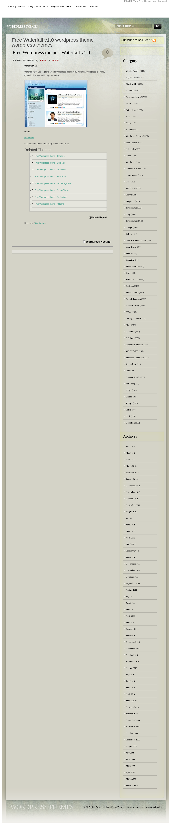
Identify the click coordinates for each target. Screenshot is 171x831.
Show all (55, 60)
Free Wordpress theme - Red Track (50, 176)
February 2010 (132, 707)
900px (128, 312)
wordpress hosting (153, 807)
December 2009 (133, 720)
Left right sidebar (133, 318)
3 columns (130, 129)
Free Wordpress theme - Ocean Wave (51, 190)
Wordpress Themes (134, 136)
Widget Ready (132, 71)
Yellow (129, 234)
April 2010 (130, 694)
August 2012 (131, 511)
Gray (128, 214)
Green (128, 155)
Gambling (130, 423)
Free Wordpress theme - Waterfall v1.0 (51, 52)
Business (130, 286)
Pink (128, 370)
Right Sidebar (132, 77)
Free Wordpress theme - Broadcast (50, 170)
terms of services (135, 807)
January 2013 (132, 479)
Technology (131, 364)
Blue (128, 116)
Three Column (132, 292)
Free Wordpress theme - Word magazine (53, 183)
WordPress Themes (22, 26)
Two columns (132, 221)
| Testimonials (79, 6)
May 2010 (130, 687)
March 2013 (131, 466)
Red (127, 181)
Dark (128, 416)
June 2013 (130, 446)
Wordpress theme (133, 168)
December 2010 (133, 642)
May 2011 (130, 609)
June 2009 (130, 759)
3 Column (130, 338)
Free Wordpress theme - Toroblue (50, 156)
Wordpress (130, 162)
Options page (131, 175)
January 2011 (131, 635)
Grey (128, 273)
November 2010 (133, 648)
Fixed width (131, 84)
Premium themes (133, 97)
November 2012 (133, 492)
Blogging (130, 260)
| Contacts (20, 6)
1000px (129, 403)
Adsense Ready (132, 305)
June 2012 (130, 524)
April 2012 (130, 537)
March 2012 (131, 544)
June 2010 (130, 681)
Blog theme (131, 247)
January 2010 (132, 713)
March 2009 (131, 779)
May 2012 (130, 531)
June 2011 (130, 603)
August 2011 (131, 590)
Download (29, 137)
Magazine (130, 201)
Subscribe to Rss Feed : (136, 40)
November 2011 (133, 570)
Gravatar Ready (133, 377)
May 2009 (130, 766)
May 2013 (130, 453)
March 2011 (131, 622)
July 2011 (130, 596)
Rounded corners (133, 299)
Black (128, 123)
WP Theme (131, 188)
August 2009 (131, 746)
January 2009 (132, 785)
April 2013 (130, 459)
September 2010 (133, 661)
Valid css (130, 383)
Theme (129, 253)
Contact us (40, 223)
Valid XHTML (132, 279)
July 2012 (130, 518)
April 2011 (130, 616)
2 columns (130, 90)
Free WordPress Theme (136, 240)
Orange (129, 227)
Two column (131, 207)
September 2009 (133, 739)
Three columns (132, 266)
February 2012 (132, 550)
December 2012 (133, 485)
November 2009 (133, 726)
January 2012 (132, 557)
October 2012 (132, 498)
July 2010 (130, 674)
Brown (129, 194)
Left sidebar (131, 110)
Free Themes (131, 142)
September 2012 (133, 505)
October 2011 (132, 577)
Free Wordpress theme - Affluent (49, 204)
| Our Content (41, 6)
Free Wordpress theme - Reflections (51, 197)
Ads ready (130, 149)
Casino (129, 396)
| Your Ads (93, 6)
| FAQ (30, 6)
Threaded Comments (135, 357)
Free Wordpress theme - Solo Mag (50, 163)
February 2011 (132, 629)
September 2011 (133, 583)
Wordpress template (134, 344)
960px (128, 390)
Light (128, 325)
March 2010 (131, 700)
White (128, 103)
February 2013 (132, 472)
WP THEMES (132, 351)
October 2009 (132, 733)
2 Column (130, 331)
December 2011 (133, 564)
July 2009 (130, 752)
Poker (128, 409)
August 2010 (131, 668)
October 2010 (132, 655)
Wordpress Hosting (98, 241)
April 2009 (130, 772)
